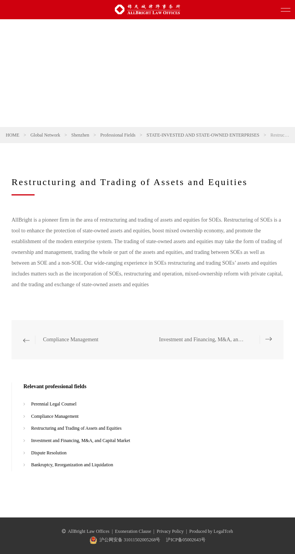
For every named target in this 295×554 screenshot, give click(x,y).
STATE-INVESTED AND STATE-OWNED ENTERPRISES (202, 135)
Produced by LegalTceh (211, 531)
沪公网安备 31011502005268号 (130, 539)
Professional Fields (118, 135)
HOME (12, 135)
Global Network (45, 135)
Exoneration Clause (133, 531)
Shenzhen (80, 135)
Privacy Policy (170, 531)
